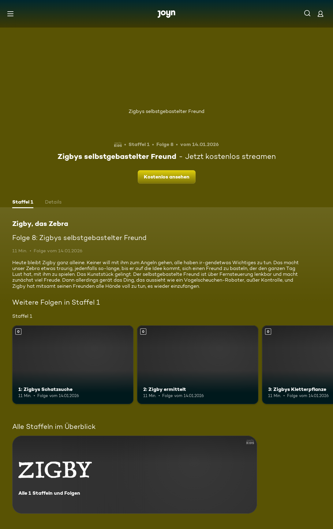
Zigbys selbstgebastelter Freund (166, 111)
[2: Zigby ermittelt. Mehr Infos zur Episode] (197, 364)
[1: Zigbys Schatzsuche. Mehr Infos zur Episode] (72, 364)
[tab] (23, 202)
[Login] (320, 13)
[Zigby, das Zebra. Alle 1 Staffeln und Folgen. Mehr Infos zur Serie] (134, 475)
